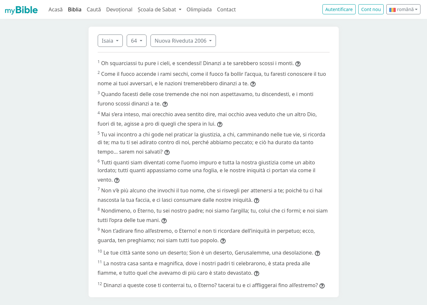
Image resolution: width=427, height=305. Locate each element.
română (401, 9)
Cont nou (371, 9)
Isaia (108, 40)
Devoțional (119, 9)
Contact (226, 9)
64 (134, 40)
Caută (94, 9)
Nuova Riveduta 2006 (181, 40)
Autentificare (339, 9)
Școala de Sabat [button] (158, 9)
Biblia (75, 9)
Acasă (56, 9)
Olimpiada (199, 9)
